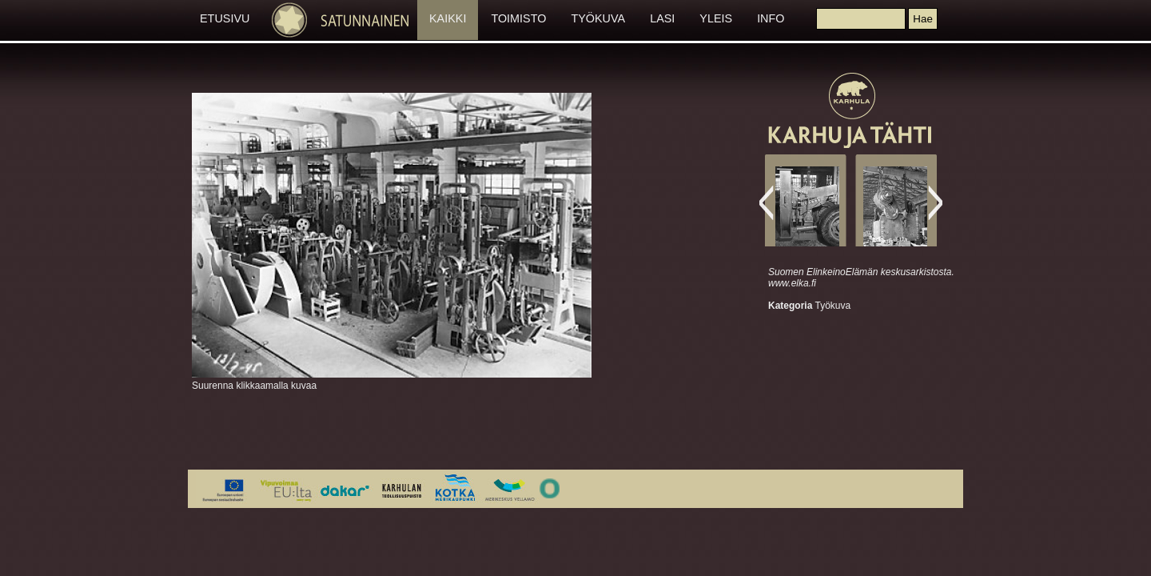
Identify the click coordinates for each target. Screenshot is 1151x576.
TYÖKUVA (598, 18)
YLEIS (715, 18)
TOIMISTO (518, 18)
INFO (770, 18)
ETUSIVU (224, 18)
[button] (922, 19)
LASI (662, 18)
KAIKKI (447, 18)
